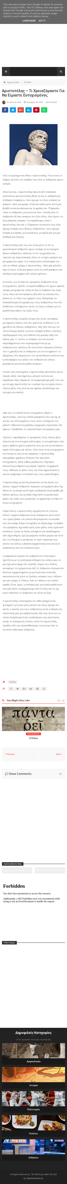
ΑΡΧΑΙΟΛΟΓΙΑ (33, 734)
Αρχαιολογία (33, 1061)
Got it (42, 21)
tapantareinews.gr (35, 1178)
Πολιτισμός (33, 1109)
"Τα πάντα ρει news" (40, 1174)
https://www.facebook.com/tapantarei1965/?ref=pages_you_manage (49, 871)
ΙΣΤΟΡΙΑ (27, 82)
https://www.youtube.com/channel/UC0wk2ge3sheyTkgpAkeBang (17, 871)
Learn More (29, 21)
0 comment (51, 102)
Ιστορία (33, 1085)
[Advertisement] (33, 46)
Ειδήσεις (33, 1157)
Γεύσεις (33, 1133)
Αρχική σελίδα (13, 82)
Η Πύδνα (33, 738)
